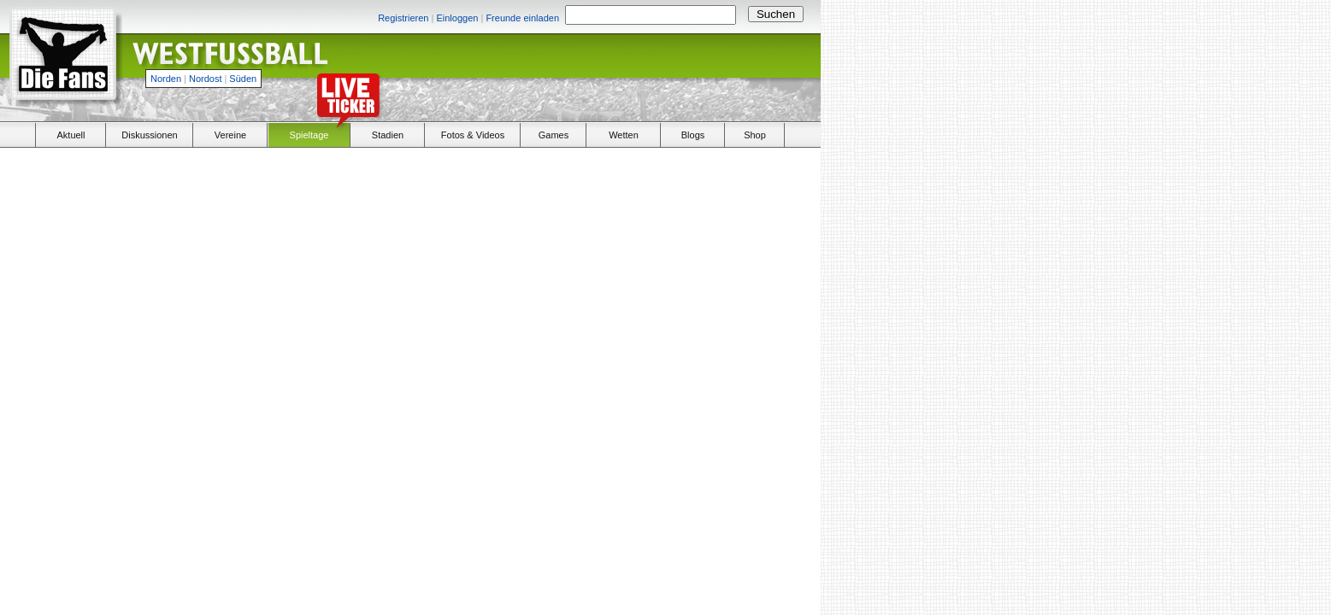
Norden (165, 78)
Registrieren (403, 18)
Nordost (205, 78)
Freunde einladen (522, 18)
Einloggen (457, 18)
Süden (242, 78)
